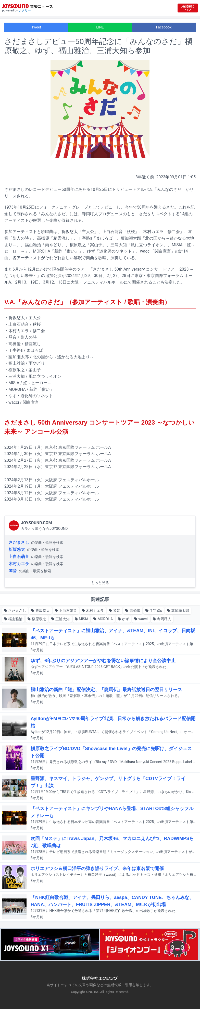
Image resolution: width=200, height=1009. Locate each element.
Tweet (36, 27)
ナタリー (25, 10)
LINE (100, 27)
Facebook (164, 27)
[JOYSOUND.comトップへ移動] (188, 8)
